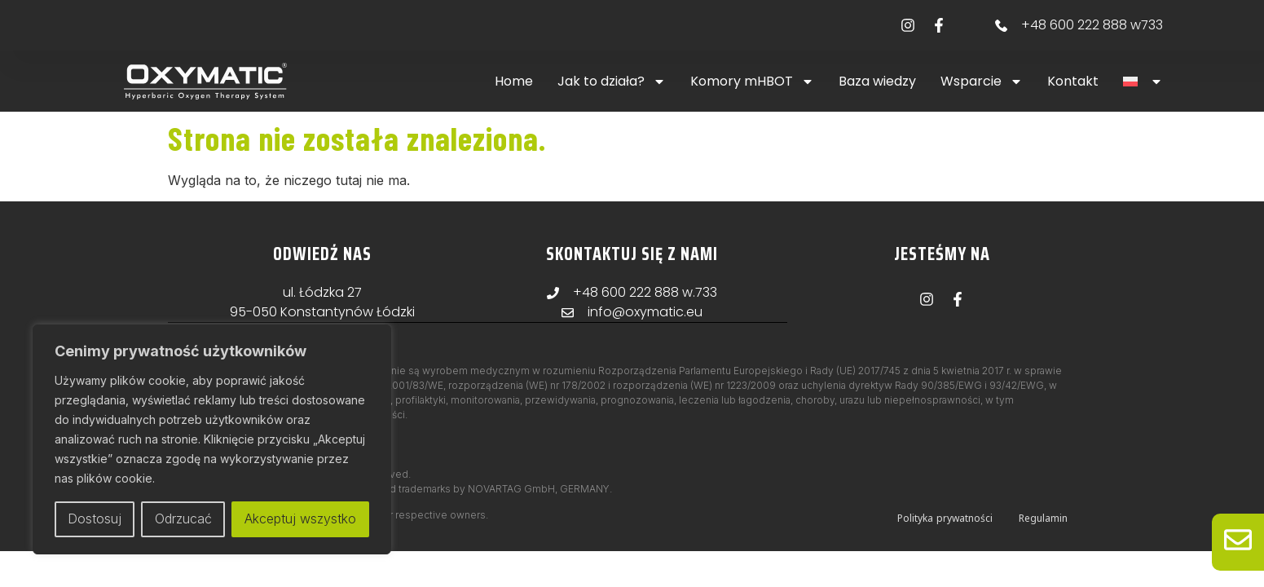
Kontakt (1073, 81)
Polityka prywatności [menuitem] (945, 517)
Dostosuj (94, 519)
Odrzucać (182, 519)
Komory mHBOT (752, 81)
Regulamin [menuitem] (1043, 517)
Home (514, 81)
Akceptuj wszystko (300, 519)
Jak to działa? (611, 81)
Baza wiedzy (877, 81)
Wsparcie (981, 81)
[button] (1143, 81)
